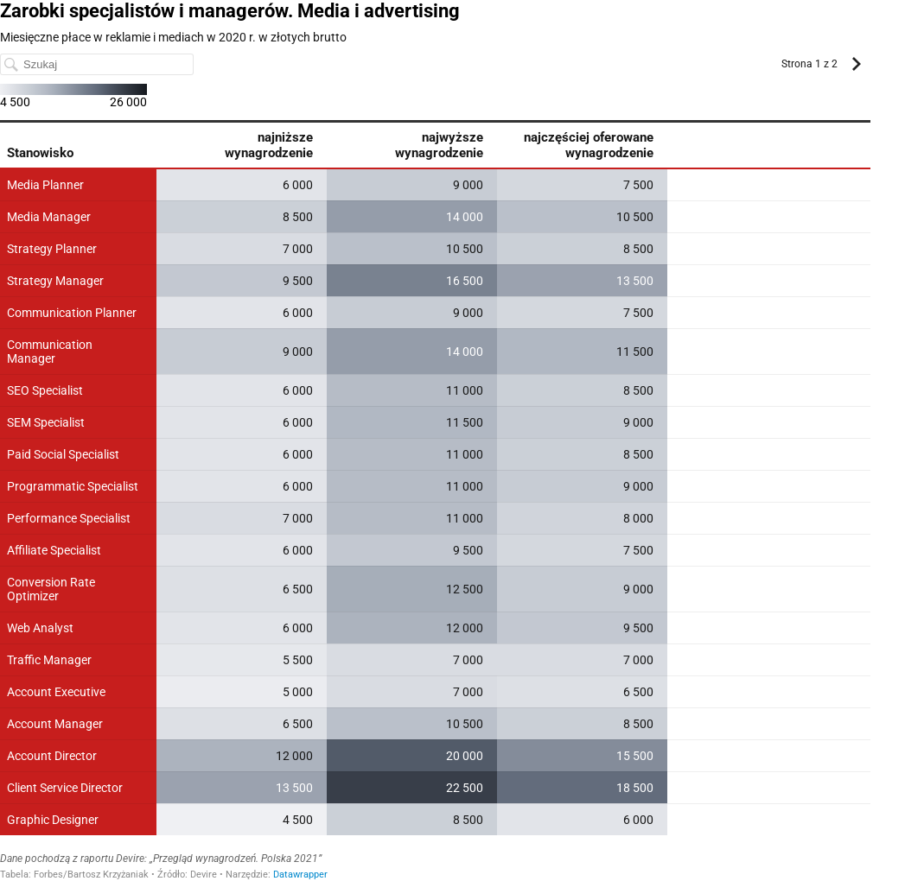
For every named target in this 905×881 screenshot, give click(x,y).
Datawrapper (300, 874)
